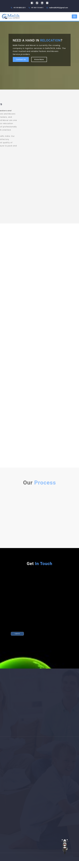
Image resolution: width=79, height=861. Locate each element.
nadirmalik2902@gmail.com (58, 8)
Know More (39, 59)
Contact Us (21, 59)
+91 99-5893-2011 (18, 8)
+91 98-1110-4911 (36, 8)
